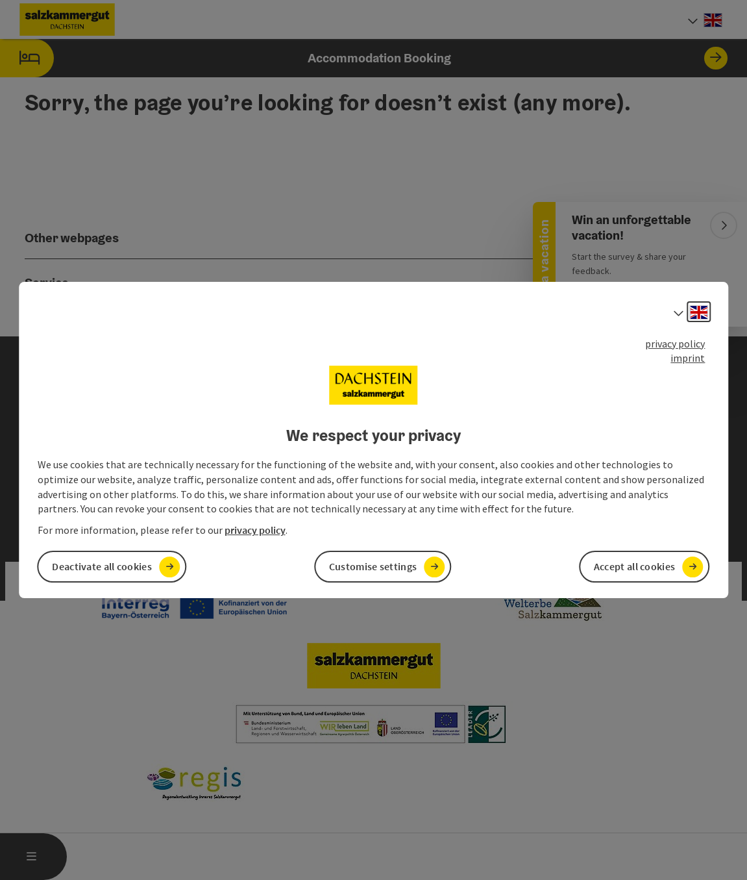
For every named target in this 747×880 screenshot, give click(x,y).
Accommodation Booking (364, 58)
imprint (687, 357)
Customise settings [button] (373, 566)
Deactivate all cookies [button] (102, 566)
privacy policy (675, 343)
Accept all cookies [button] (634, 566)
